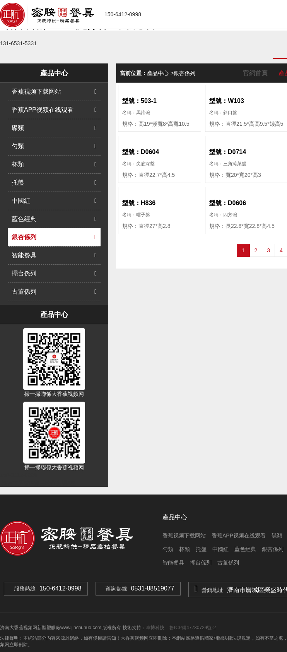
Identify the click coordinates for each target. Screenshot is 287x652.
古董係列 (54, 292)
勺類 (54, 146)
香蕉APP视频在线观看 (54, 110)
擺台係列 (54, 273)
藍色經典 (54, 219)
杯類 (54, 164)
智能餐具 (54, 255)
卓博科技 (155, 627)
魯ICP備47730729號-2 (192, 627)
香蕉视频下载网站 (54, 92)
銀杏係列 (54, 237)
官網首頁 (255, 73)
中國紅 (54, 201)
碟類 (54, 128)
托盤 (54, 182)
